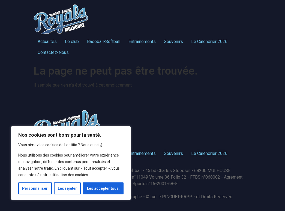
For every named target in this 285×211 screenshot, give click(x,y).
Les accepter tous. (103, 188)
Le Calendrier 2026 (209, 41)
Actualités (47, 41)
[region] (71, 163)
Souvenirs (173, 41)
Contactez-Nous (53, 52)
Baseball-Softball (103, 41)
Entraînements (142, 41)
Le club (72, 41)
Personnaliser (35, 188)
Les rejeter (67, 188)
